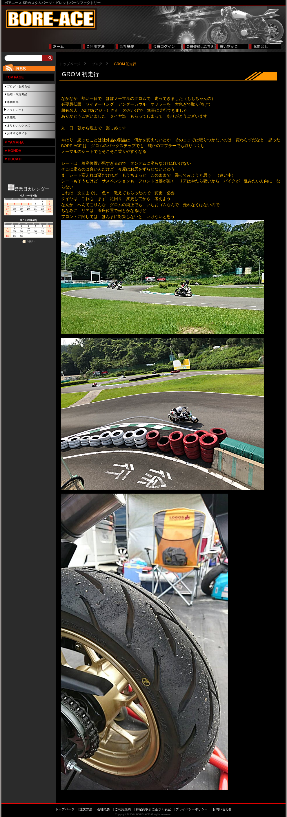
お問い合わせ (222, 809)
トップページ (69, 64)
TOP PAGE (15, 77)
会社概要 (103, 809)
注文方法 (85, 809)
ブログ (97, 64)
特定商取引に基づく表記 (153, 809)
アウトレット (15, 109)
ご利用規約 (123, 809)
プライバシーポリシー (192, 809)
